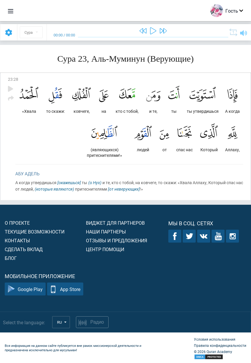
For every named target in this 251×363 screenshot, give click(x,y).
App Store (65, 289)
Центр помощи (105, 249)
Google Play (25, 289)
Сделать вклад (24, 249)
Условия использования (214, 339)
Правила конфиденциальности (220, 345)
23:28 (13, 79)
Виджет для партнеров (115, 223)
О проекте (17, 223)
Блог (11, 258)
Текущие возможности (34, 231)
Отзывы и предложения (116, 240)
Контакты (17, 240)
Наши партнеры (106, 231)
